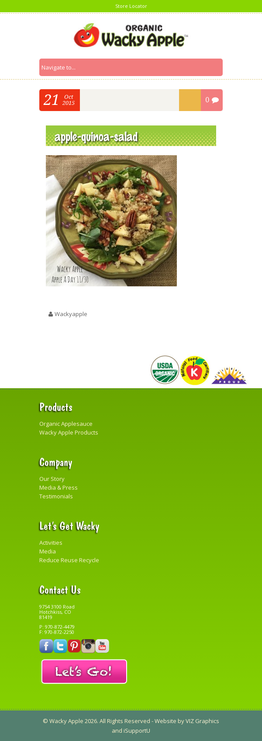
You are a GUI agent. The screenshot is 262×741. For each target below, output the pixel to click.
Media (47, 551)
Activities (50, 542)
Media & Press (58, 487)
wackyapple (71, 314)
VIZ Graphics (201, 721)
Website (165, 721)
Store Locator (131, 6)
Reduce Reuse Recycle (69, 560)
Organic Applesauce (66, 423)
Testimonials (56, 496)
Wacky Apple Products (68, 432)
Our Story (52, 479)
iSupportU (137, 730)
